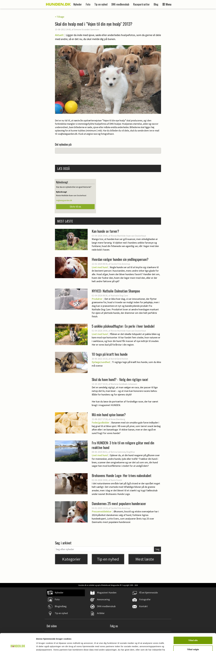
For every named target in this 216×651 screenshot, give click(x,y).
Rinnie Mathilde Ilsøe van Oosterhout (128, 235)
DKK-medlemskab (120, 4)
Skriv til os (75, 206)
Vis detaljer (143, 645)
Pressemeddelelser (102, 511)
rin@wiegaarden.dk (64, 200)
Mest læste (144, 559)
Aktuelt (59, 35)
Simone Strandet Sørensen (86, 29)
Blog (156, 4)
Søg (157, 549)
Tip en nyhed (100, 4)
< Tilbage (59, 16)
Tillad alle (193, 624)
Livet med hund (100, 267)
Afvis (193, 642)
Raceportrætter (141, 4)
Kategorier (71, 559)
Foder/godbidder (100, 422)
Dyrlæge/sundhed (101, 362)
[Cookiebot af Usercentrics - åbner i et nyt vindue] (18, 646)
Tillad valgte (193, 633)
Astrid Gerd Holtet (119, 358)
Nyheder (77, 4)
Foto (88, 4)
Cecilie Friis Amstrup (120, 263)
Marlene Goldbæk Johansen (124, 384)
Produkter (97, 298)
